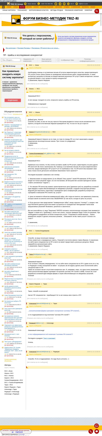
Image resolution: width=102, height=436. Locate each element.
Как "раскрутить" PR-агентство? (10, 175)
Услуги (36, 7)
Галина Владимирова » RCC (13, 380)
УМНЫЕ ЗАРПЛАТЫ (9, 10)
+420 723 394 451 (47, 4)
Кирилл (31, 132)
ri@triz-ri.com (83, 4)
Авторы (29, 7)
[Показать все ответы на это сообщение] (40, 279)
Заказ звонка (31, 4)
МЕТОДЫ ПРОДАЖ (56, 10)
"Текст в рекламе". (49, 338)
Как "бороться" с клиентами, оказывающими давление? (12, 133)
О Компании (75, 7)
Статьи (15, 7)
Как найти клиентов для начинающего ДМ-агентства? (13, 212)
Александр (32, 303)
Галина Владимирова (36, 153)
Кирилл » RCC (9, 378)
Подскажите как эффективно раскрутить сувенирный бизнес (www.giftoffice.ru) (13, 326)
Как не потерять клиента (11, 150)
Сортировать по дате (18, 114)
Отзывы (66, 7)
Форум (22, 7)
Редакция (32, 323)
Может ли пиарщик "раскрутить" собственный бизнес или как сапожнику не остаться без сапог (13, 241)
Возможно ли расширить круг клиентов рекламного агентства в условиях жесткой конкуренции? (14, 142)
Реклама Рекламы (23, 48)
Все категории (11, 48)
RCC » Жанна (8, 375)
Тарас (31, 254)
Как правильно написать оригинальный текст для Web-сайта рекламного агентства (13, 317)
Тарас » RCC (8, 385)
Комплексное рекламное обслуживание (11, 167)
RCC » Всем (8, 371)
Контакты (85, 7)
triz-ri (72, 4)
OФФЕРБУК (88, 10)
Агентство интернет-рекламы (13, 232)
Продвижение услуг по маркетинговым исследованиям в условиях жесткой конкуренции (14, 158)
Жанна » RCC (8, 373)
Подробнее (19, 432)
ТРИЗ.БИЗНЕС (22, 10)
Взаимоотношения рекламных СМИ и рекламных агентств (13, 182)
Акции (93, 7)
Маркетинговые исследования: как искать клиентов (13, 279)
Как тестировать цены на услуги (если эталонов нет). (12, 118)
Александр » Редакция (11, 394)
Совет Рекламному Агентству (13, 295)
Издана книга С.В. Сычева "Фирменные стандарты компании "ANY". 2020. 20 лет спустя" (13, 350)
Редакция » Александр (11, 391)
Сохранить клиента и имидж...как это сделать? (12, 249)
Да (12, 432)
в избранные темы (67, 60)
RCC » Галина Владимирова (13, 382)
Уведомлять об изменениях (28, 60)
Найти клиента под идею (11, 226)
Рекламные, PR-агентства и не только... (45, 48)
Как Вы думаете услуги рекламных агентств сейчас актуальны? (12, 287)
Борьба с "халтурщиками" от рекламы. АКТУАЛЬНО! (13, 125)
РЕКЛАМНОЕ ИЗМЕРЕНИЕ (74, 10)
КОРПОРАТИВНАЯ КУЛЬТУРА (39, 10)
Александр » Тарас (10, 389)
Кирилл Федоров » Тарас (12, 387)
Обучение (58, 7)
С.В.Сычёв (21, 434)
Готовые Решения (46, 7)
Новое (9, 7)
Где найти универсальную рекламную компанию (12, 264)
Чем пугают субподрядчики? (13, 341)
